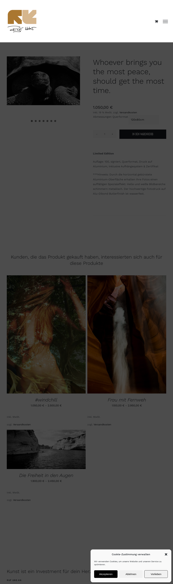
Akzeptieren (105, 574)
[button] (166, 554)
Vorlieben (156, 574)
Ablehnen (131, 574)
